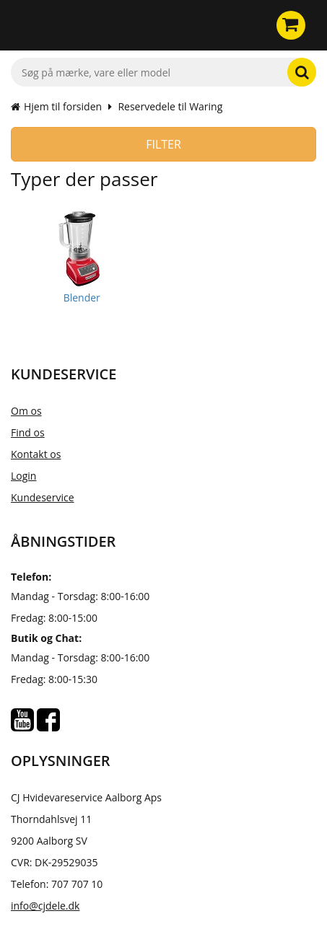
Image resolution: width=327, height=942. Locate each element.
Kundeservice (42, 497)
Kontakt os (36, 454)
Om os (26, 411)
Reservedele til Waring (170, 106)
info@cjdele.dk (45, 905)
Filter (163, 144)
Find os (28, 432)
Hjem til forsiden (56, 106)
